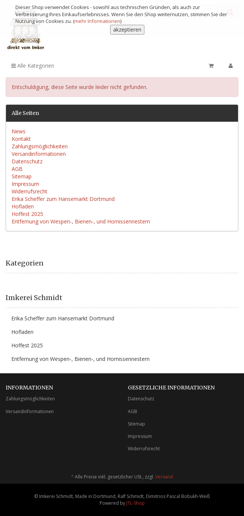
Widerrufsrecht (29, 191)
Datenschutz (27, 161)
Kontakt (21, 138)
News (19, 131)
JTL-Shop (135, 503)
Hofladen (23, 206)
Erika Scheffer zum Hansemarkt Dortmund (63, 198)
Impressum (25, 183)
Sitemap (22, 176)
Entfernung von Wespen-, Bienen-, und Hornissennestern (81, 221)
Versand (164, 477)
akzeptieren (127, 29)
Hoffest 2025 (27, 213)
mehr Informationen (97, 21)
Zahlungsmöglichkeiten (40, 146)
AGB (17, 168)
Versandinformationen (39, 153)
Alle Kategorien (32, 65)
